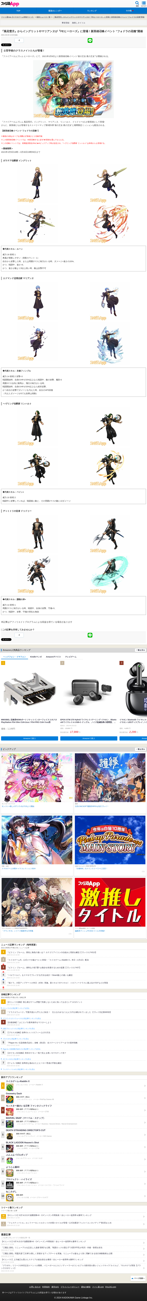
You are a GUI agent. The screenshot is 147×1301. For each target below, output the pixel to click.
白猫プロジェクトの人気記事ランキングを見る (19, 1028)
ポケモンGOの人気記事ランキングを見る (17, 1059)
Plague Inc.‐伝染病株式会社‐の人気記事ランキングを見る (21, 1049)
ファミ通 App (10, 4)
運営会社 (55, 1287)
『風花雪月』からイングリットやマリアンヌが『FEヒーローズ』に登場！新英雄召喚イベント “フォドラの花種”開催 (98, 17)
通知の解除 (85, 1287)
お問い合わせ (35, 1287)
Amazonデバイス (53, 657)
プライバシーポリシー (70, 1287)
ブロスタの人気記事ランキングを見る (16, 1039)
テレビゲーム (70, 657)
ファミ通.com (98, 1287)
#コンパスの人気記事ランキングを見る (16, 1008)
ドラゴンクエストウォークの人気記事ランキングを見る (22, 1018)
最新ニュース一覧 (43, 17)
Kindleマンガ (36, 657)
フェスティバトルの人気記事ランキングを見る (19, 1069)
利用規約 (46, 1287)
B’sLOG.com (110, 1287)
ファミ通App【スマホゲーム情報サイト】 (17, 17)
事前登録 (65, 23)
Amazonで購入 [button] (29, 738)
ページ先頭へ (139, 1278)
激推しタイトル (78, 23)
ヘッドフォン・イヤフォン (14, 657)
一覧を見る (140, 650)
